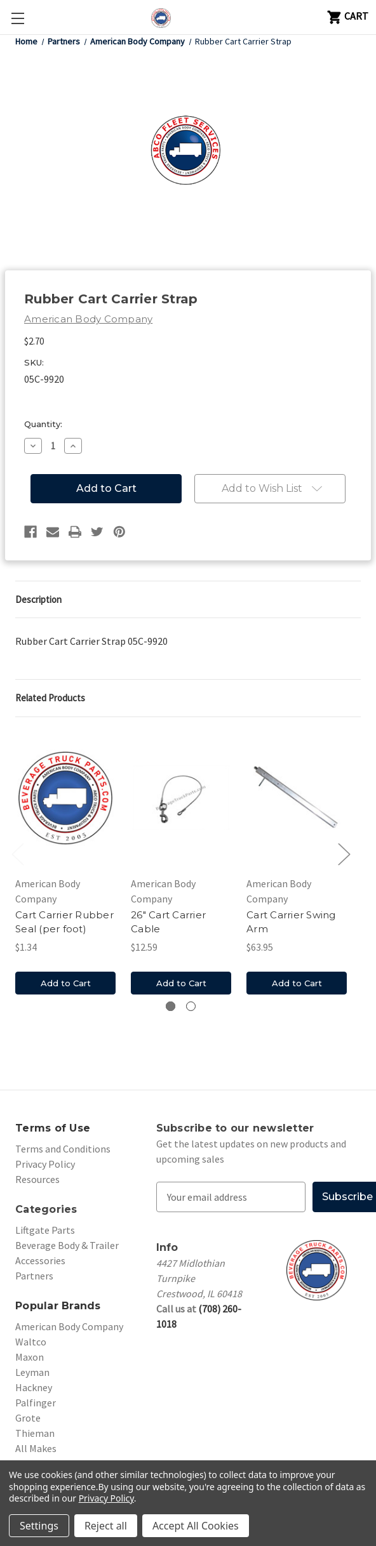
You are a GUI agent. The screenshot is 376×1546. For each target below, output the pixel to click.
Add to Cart (66, 983)
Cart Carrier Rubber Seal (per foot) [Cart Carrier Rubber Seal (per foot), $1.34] (64, 922)
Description (38, 599)
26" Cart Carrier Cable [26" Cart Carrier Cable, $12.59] (168, 922)
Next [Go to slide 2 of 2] (343, 854)
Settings (39, 1526)
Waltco (30, 1341)
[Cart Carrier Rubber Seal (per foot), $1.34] (65, 797)
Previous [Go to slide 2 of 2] (17, 854)
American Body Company (69, 1326)
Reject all (105, 1526)
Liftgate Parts (45, 1230)
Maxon (29, 1357)
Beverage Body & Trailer (67, 1245)
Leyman (32, 1372)
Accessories (40, 1260)
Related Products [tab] (50, 698)
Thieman (35, 1433)
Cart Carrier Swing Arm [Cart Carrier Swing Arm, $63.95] (291, 922)
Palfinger (35, 1402)
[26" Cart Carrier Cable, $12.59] (181, 797)
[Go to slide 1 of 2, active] (170, 1006)
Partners (34, 1275)
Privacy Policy (45, 1164)
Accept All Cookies (195, 1526)
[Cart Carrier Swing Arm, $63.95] (296, 797)
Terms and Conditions (63, 1148)
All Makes (36, 1448)
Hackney (33, 1387)
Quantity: (43, 424)
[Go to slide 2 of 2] (191, 1006)
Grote (28, 1417)
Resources (37, 1179)
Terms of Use (52, 1128)
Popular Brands (58, 1306)
